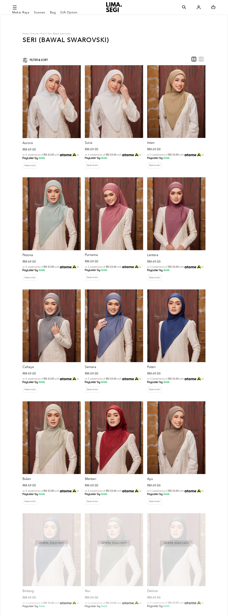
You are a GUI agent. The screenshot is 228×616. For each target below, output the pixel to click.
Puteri (137, 343)
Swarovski (30, 158)
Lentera (139, 238)
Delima (138, 551)
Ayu (136, 447)
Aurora (28, 134)
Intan (137, 134)
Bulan (27, 447)
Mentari (83, 447)
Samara (83, 343)
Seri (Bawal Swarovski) (59, 34)
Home (26, 34)
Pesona (28, 238)
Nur (80, 551)
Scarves (35, 34)
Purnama (84, 238)
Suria (81, 134)
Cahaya (28, 343)
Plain (43, 34)
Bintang (28, 551)
